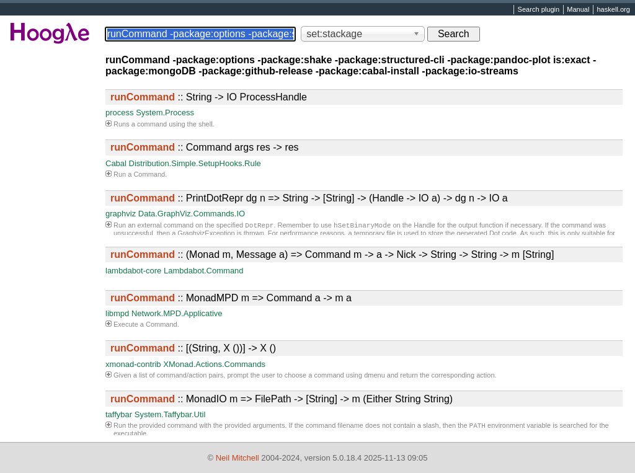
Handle (424, 226)
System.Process (165, 112)
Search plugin (539, 10)
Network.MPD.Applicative (177, 313)
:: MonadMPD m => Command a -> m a (231, 298)
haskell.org (613, 10)
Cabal (116, 163)
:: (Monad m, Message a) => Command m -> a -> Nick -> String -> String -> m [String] (332, 254)
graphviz (120, 213)
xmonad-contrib (133, 364)
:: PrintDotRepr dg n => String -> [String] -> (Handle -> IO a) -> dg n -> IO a (309, 198)
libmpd (117, 313)
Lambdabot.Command (204, 270)
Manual (578, 10)
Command (149, 174)
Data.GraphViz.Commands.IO (191, 213)
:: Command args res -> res (204, 147)
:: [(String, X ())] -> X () (193, 348)
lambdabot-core (133, 270)
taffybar (118, 414)
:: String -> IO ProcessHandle (208, 97)
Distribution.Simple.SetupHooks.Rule (195, 163)
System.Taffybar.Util (170, 414)
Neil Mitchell (237, 457)
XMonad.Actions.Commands (214, 364)
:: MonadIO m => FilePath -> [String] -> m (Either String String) (281, 399)
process (119, 112)
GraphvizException (205, 234)
